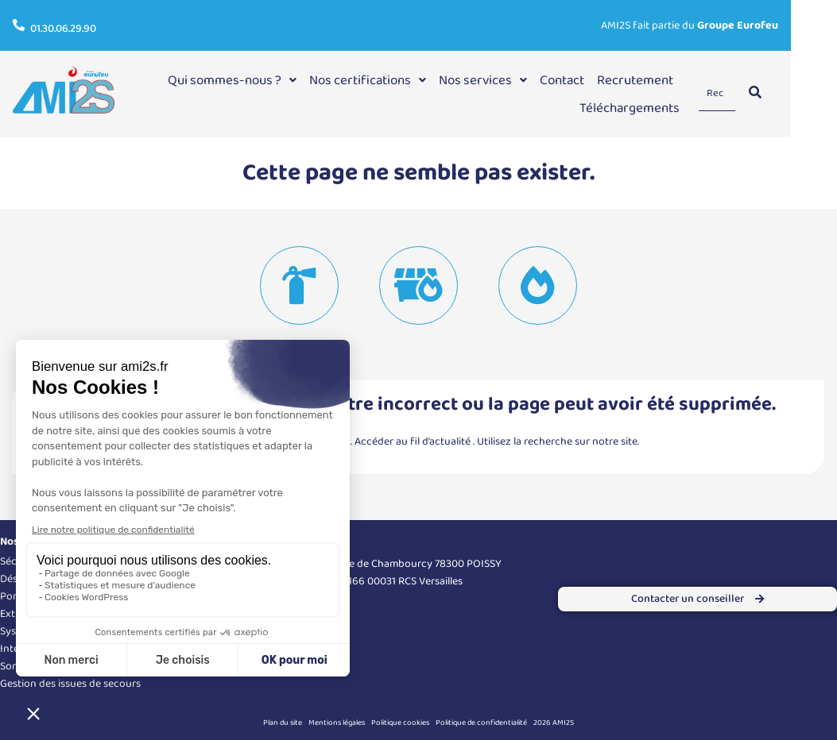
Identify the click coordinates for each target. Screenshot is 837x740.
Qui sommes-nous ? (273, 80)
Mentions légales (336, 722)
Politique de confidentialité (481, 722)
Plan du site (282, 722)
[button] (273, 80)
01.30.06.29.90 (63, 28)
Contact (603, 80)
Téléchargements (671, 108)
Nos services (524, 80)
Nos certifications (409, 80)
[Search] (760, 94)
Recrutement (676, 80)
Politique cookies (400, 722)
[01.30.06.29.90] (19, 25)
